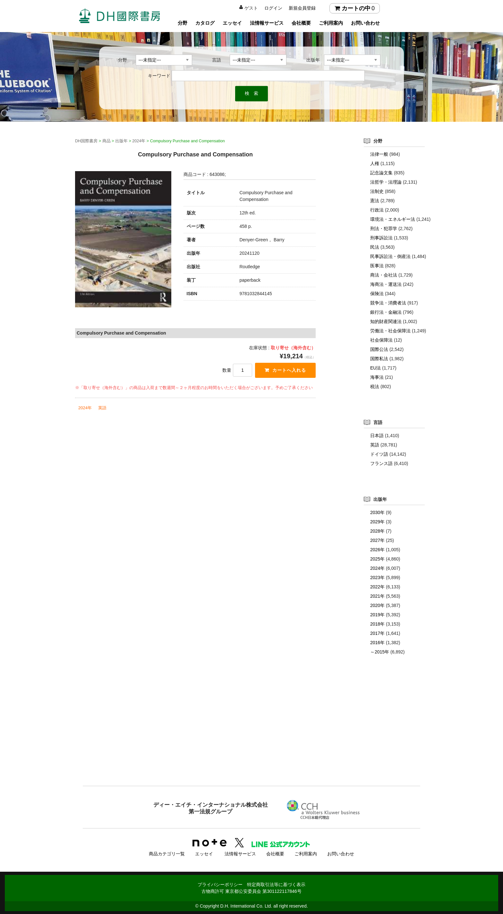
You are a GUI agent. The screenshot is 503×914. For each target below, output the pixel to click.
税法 (374, 386)
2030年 (377, 512)
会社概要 (301, 23)
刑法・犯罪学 (383, 228)
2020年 (377, 605)
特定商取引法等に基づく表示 (276, 884)
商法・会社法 (383, 275)
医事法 (377, 265)
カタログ (205, 23)
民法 (374, 247)
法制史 (377, 191)
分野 (182, 23)
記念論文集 (381, 172)
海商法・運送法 (386, 284)
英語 (102, 407)
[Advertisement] (251, 733)
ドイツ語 (379, 454)
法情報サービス (267, 23)
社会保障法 (381, 340)
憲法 (374, 200)
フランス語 (381, 463)
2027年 (377, 540)
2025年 (377, 558)
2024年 (85, 407)
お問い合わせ (365, 23)
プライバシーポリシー (220, 884)
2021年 (377, 596)
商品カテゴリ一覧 (167, 853)
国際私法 (379, 358)
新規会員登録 (302, 8)
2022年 (377, 586)
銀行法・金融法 (386, 312)
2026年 (377, 549)
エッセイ (232, 23)
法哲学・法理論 (386, 182)
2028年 (377, 531)
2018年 (377, 624)
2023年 (377, 577)
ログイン (273, 8)
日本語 (377, 435)
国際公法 (379, 349)
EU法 (375, 367)
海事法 (377, 377)
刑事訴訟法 (381, 237)
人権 (374, 163)
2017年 (377, 633)
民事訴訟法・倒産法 (390, 256)
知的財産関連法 (386, 321)
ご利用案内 (331, 23)
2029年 (377, 521)
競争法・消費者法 (388, 302)
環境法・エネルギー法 (392, 219)
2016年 (377, 642)
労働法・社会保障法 (390, 330)
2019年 (377, 614)
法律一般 (379, 154)
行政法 (377, 209)
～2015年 (379, 651)
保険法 (377, 293)
